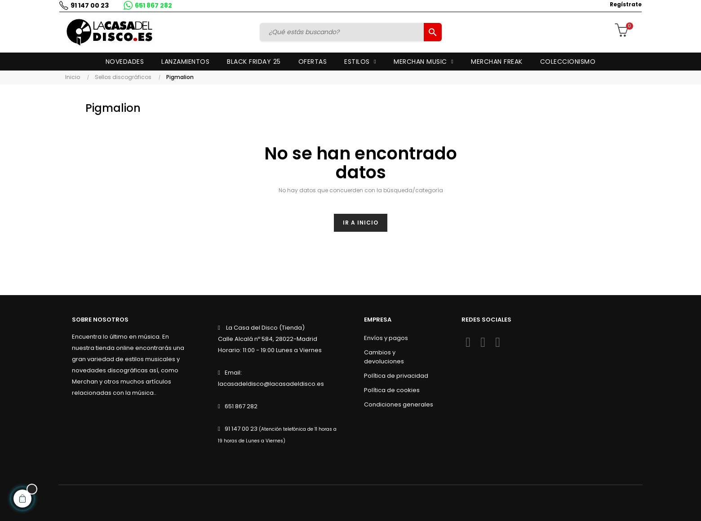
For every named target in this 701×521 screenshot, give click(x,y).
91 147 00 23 (89, 5)
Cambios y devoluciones (384, 357)
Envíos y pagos (386, 338)
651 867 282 (152, 5)
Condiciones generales (398, 404)
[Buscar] (343, 32)
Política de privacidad (396, 375)
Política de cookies (392, 390)
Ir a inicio (360, 222)
